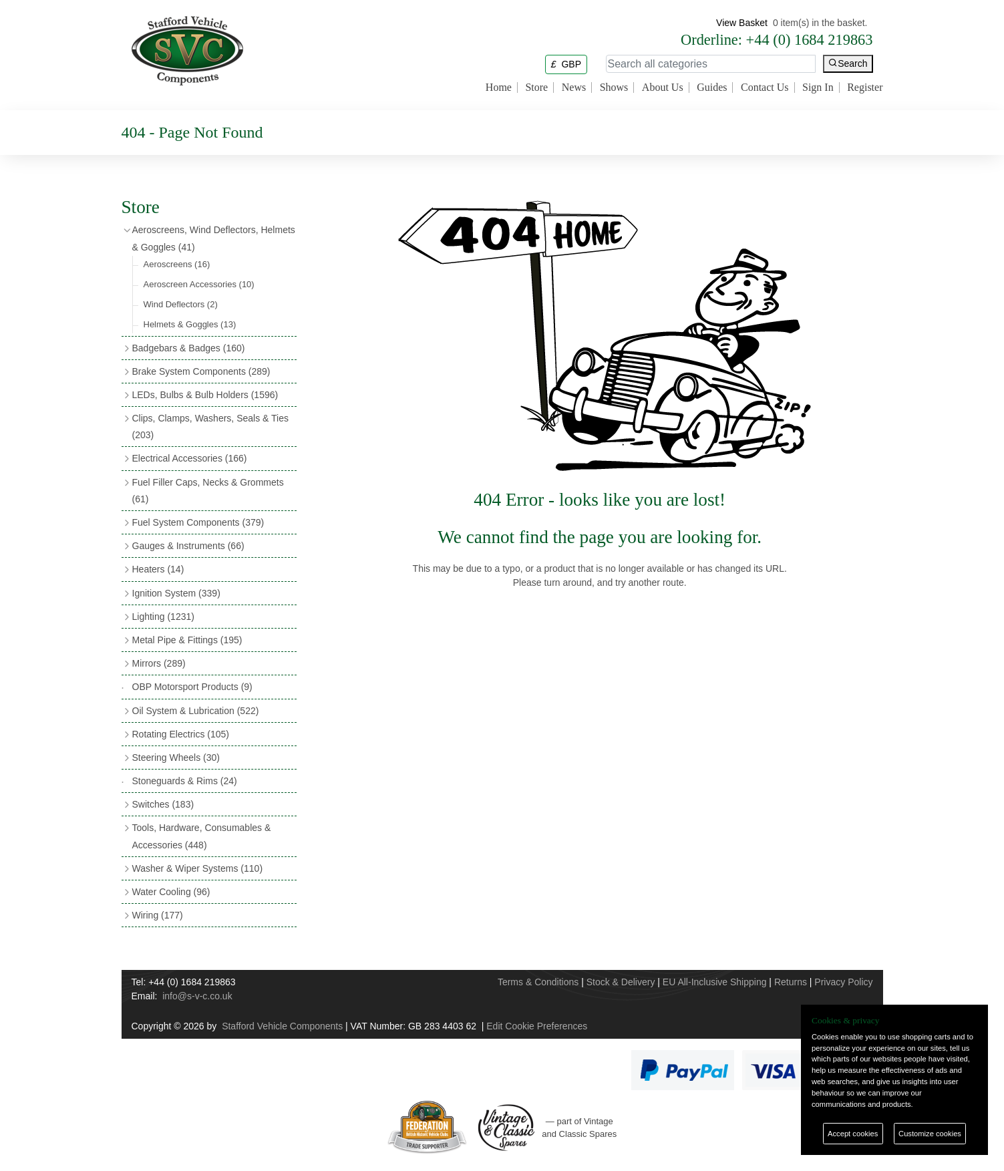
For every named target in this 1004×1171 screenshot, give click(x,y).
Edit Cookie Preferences (536, 1026)
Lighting (163, 616)
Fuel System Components (198, 522)
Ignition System (176, 593)
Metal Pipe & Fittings (187, 640)
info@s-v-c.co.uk (197, 996)
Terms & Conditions (538, 982)
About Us (662, 87)
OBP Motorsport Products (192, 686)
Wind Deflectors (181, 304)
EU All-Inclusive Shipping (715, 982)
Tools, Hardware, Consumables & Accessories (201, 836)
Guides (712, 87)
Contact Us (765, 87)
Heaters (158, 569)
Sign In (818, 87)
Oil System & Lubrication (195, 710)
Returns (790, 982)
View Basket (742, 22)
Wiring (157, 915)
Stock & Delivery (621, 982)
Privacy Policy (843, 982)
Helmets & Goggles (190, 324)
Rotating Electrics (181, 734)
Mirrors (159, 663)
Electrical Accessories (189, 458)
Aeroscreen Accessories (199, 284)
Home (499, 87)
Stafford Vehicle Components (282, 1026)
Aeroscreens (177, 264)
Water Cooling (171, 891)
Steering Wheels (176, 757)
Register (864, 87)
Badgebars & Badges (188, 348)
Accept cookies (853, 1134)
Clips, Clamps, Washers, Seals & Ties (210, 426)
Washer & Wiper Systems (197, 868)
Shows (614, 87)
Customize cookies (929, 1134)
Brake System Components (201, 371)
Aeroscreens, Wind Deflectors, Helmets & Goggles (213, 238)
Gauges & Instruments (188, 545)
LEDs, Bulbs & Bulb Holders (205, 394)
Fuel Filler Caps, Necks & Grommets (208, 490)
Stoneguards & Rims (184, 781)
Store (536, 87)
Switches (163, 804)
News (574, 87)
